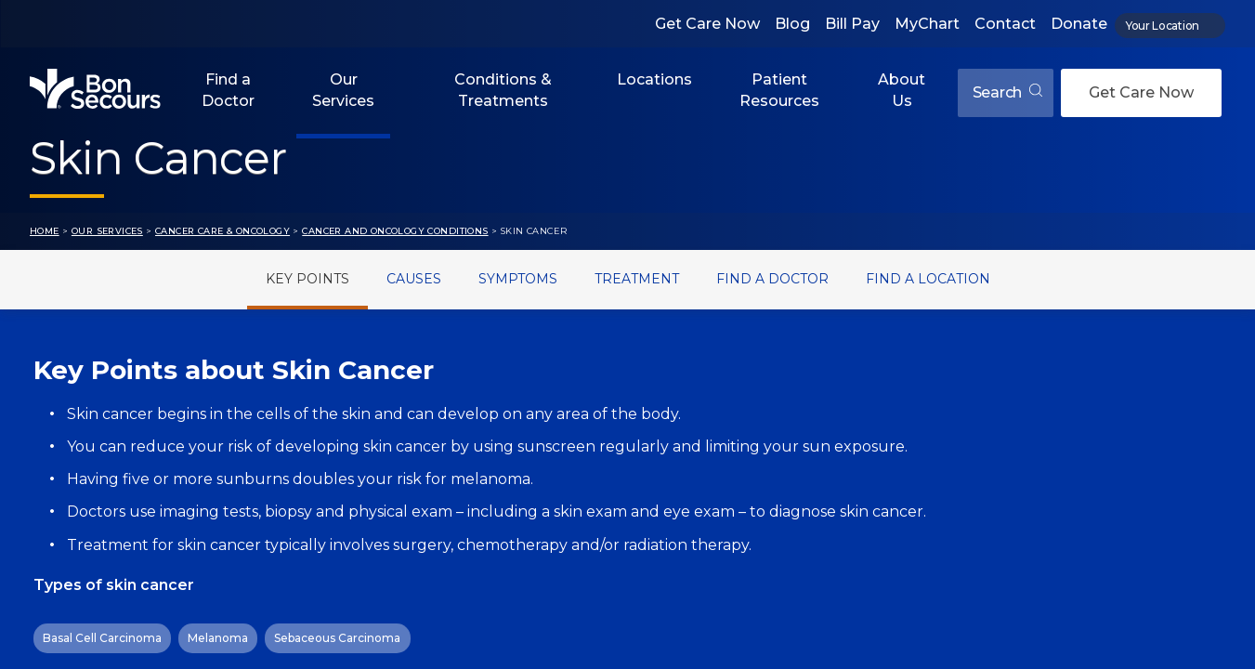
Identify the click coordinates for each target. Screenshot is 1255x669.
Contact (1005, 24)
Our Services (343, 90)
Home (44, 231)
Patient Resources (779, 90)
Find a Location (928, 278)
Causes (413, 278)
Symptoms (517, 278)
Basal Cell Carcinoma (102, 638)
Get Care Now (707, 24)
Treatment (637, 278)
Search (1007, 92)
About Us (901, 90)
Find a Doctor (228, 90)
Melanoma (218, 638)
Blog (792, 24)
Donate (1079, 24)
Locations (654, 79)
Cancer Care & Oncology (222, 231)
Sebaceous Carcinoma (337, 638)
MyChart (927, 24)
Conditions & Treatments (503, 90)
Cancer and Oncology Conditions (395, 231)
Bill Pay (852, 24)
